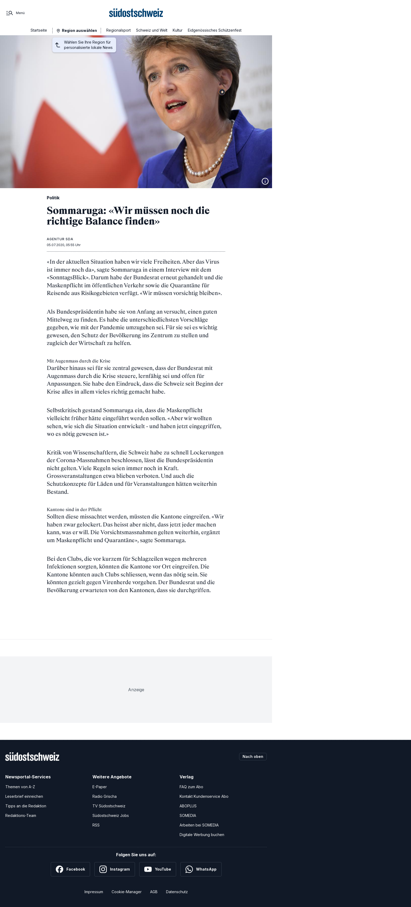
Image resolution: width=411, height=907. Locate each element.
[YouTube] (157, 869)
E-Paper (99, 786)
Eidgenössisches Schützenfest (214, 30)
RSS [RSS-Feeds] (96, 825)
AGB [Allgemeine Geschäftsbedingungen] (154, 891)
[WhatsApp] (201, 869)
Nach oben (253, 756)
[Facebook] (70, 869)
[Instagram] (114, 869)
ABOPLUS (188, 806)
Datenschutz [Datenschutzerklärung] (177, 891)
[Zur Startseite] (136, 13)
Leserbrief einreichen (24, 796)
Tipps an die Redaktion (25, 806)
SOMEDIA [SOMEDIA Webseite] (188, 815)
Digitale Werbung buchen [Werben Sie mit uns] (202, 834)
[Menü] (15, 13)
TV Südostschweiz (108, 806)
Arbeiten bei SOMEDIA (199, 825)
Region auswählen (79, 30)
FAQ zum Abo (191, 786)
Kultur (178, 30)
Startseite (39, 30)
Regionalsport (118, 30)
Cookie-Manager (127, 891)
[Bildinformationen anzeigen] (265, 181)
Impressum (93, 891)
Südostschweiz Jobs (110, 815)
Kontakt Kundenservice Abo (204, 796)
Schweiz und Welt (151, 30)
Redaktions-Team (20, 815)
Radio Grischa (104, 796)
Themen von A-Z (20, 786)
